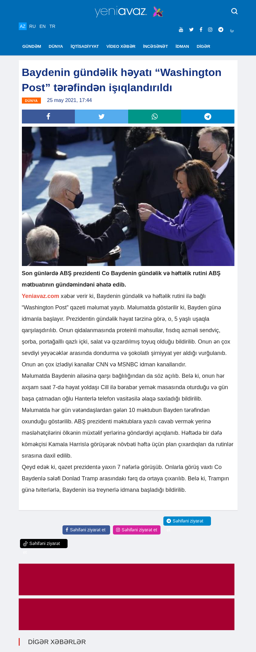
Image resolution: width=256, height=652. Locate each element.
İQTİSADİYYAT (85, 46)
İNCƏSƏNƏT (155, 46)
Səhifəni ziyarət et (85, 529)
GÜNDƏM (32, 46)
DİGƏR (203, 46)
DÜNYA (56, 46)
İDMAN (182, 46)
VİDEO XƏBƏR (121, 46)
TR (52, 26)
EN (42, 26)
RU (32, 26)
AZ (23, 26)
